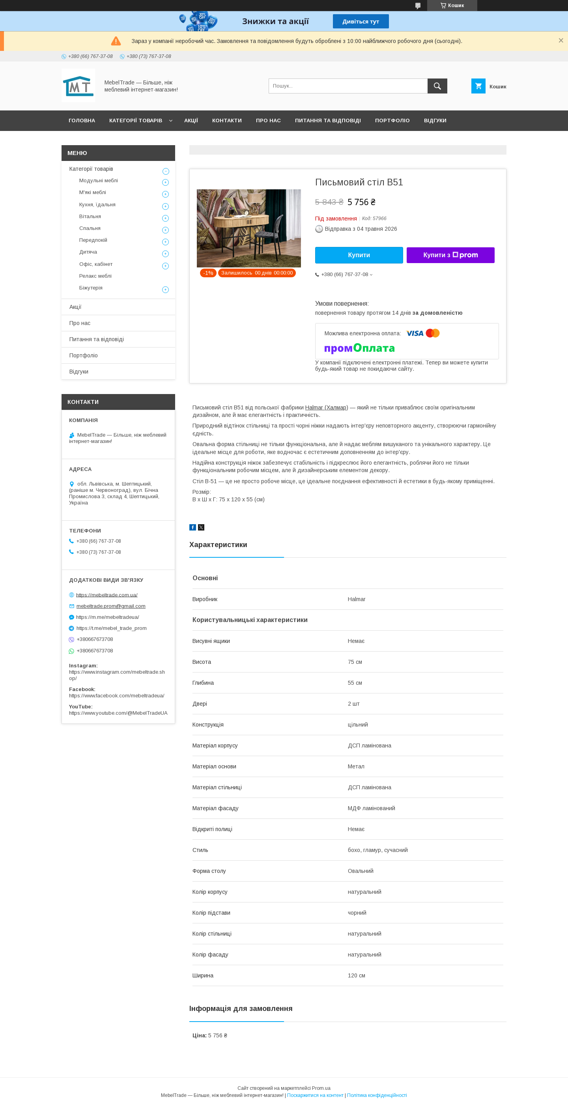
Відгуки (435, 120)
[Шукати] (437, 85)
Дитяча (88, 252)
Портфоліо (392, 120)
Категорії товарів (135, 120)
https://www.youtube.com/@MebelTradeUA (118, 713)
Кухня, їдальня (97, 204)
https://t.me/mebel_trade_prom (112, 628)
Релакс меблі (95, 276)
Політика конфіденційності (377, 1095)
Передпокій (93, 240)
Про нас (268, 120)
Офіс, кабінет (95, 264)
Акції (191, 120)
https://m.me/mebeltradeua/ (107, 617)
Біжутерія (91, 288)
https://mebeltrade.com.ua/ (107, 595)
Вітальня (90, 216)
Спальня (90, 228)
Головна (82, 120)
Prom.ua (321, 1088)
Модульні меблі (98, 180)
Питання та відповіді (328, 120)
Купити (359, 255)
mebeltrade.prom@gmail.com (111, 606)
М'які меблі (92, 192)
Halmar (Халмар (325, 407)
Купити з (450, 255)
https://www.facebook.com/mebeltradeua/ (116, 696)
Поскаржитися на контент (315, 1095)
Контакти (227, 120)
